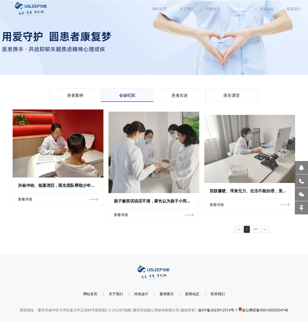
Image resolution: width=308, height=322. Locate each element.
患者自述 (179, 96)
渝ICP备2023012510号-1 (217, 310)
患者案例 (75, 96)
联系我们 (294, 8)
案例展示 (240, 8)
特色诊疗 (213, 8)
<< (238, 229)
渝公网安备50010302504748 (265, 310)
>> (265, 229)
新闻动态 (267, 8)
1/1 (255, 229)
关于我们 (186, 8)
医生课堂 (232, 96)
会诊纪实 (127, 96)
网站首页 (159, 8)
